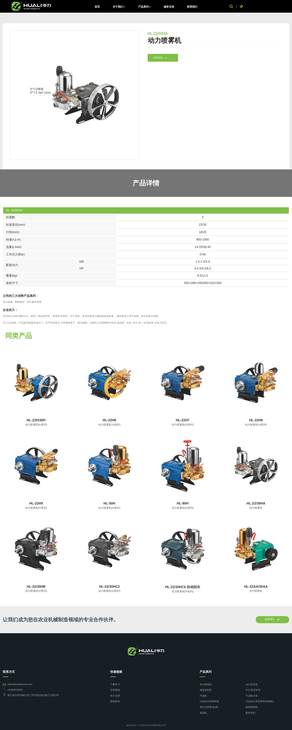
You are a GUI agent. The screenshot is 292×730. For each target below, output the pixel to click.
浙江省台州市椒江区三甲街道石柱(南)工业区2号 (33, 695)
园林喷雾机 (252, 706)
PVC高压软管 (253, 689)
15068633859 (14, 689)
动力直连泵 (252, 684)
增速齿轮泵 (206, 689)
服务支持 (169, 6)
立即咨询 (161, 61)
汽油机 (203, 695)
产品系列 (144, 6)
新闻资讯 (115, 700)
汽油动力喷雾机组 (209, 700)
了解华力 (115, 684)
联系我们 (192, 6)
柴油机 (203, 711)
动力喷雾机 (206, 684)
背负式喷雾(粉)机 (209, 706)
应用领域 (115, 689)
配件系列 (250, 711)
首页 (97, 6)
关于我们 (119, 6)
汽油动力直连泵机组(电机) (260, 700)
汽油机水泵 (252, 695)
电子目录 (115, 695)
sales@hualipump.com (19, 684)
